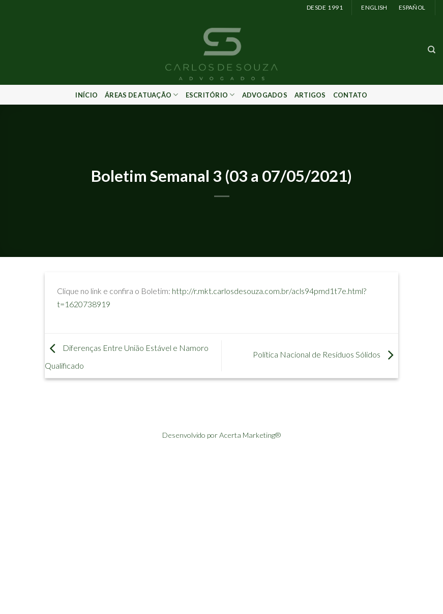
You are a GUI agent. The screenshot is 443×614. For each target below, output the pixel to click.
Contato (350, 95)
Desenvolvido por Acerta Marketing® (221, 435)
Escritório (210, 95)
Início (86, 95)
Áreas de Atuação (142, 95)
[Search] (431, 49)
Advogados (264, 95)
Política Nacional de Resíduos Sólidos (325, 354)
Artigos (310, 95)
